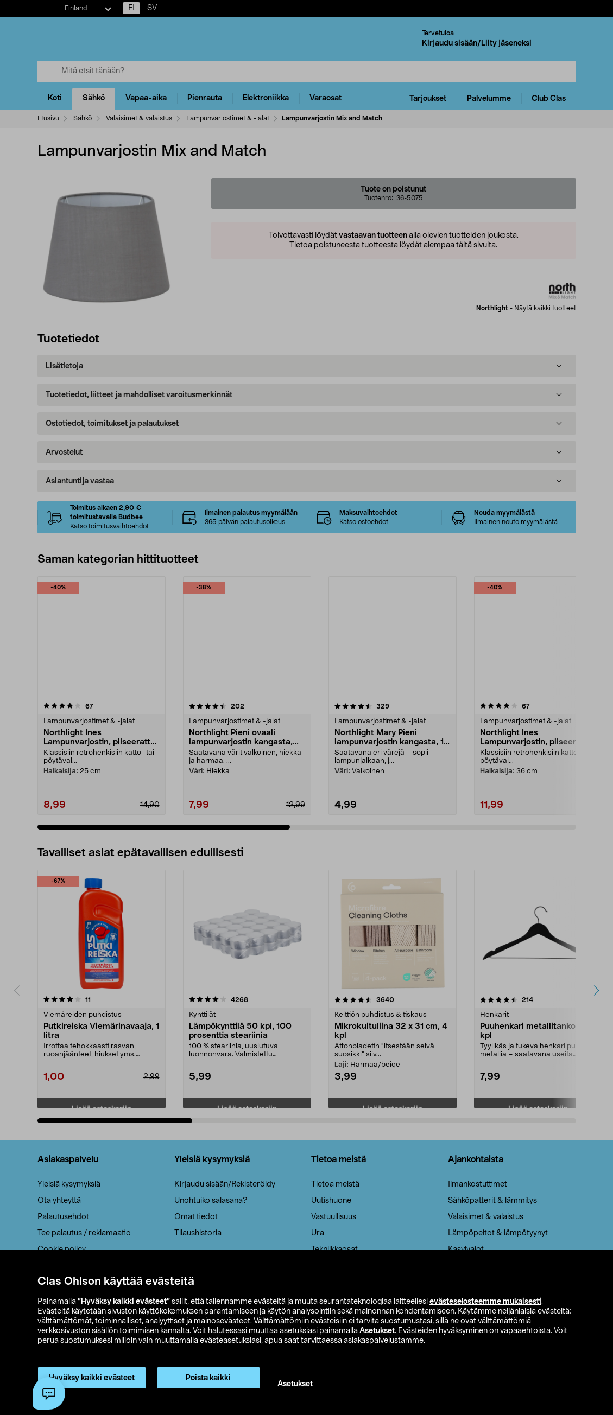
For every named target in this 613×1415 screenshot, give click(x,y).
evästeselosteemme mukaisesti (485, 1301)
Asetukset (377, 1331)
